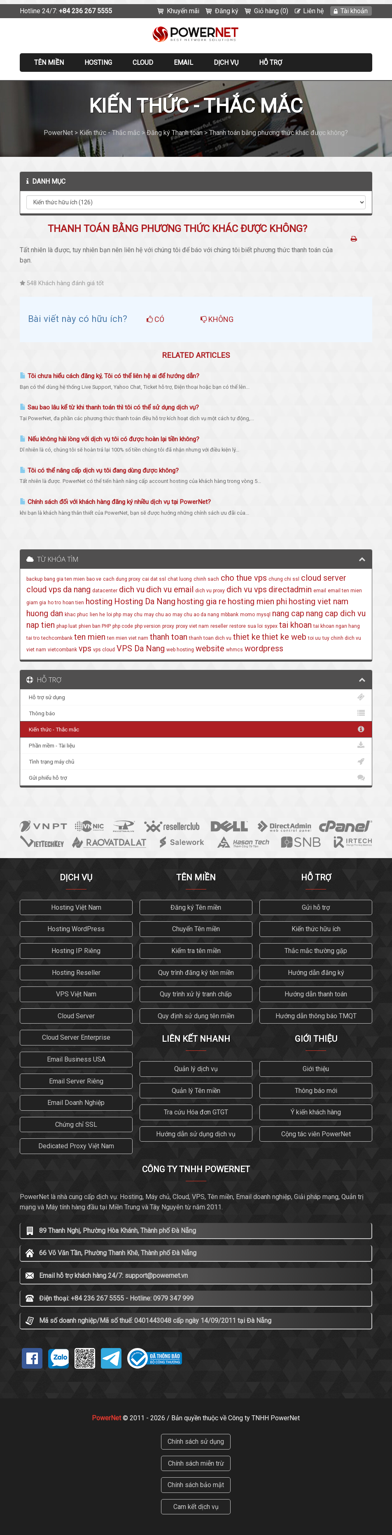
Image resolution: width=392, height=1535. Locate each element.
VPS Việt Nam (76, 994)
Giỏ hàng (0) (271, 11)
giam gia (36, 602)
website (210, 648)
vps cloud (104, 650)
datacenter (104, 591)
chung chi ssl (283, 579)
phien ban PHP (95, 626)
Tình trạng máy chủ (196, 761)
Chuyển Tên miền (196, 929)
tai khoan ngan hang (336, 626)
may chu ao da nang (196, 614)
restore (237, 626)
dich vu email (170, 589)
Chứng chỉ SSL (76, 1124)
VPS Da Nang (141, 648)
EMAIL (183, 62)
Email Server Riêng (76, 1081)
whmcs (234, 650)
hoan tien (73, 602)
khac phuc (76, 614)
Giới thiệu (316, 1069)
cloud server (323, 578)
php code (122, 626)
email (319, 591)
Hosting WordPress (76, 929)
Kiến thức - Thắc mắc (196, 729)
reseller (219, 626)
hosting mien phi (257, 601)
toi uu (314, 638)
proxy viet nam (192, 626)
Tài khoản (354, 11)
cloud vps (43, 589)
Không (217, 319)
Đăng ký (226, 11)
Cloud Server (76, 1016)
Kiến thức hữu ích (316, 929)
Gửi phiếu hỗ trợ (196, 778)
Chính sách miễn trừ (196, 1463)
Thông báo (196, 713)
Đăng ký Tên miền (195, 907)
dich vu (132, 589)
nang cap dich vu (336, 613)
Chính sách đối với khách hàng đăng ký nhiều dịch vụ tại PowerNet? (115, 502)
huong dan (44, 613)
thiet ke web (284, 637)
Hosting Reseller (76, 973)
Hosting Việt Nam (76, 907)
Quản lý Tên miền (196, 1091)
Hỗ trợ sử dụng (196, 697)
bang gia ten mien (64, 579)
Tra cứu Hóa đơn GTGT (196, 1112)
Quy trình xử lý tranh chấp (196, 994)
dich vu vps (246, 589)
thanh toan (168, 637)
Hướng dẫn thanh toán (316, 994)
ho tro (54, 602)
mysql (264, 614)
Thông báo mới (316, 1091)
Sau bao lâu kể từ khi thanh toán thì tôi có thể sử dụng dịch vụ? (109, 407)
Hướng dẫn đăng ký (316, 973)
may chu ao (157, 614)
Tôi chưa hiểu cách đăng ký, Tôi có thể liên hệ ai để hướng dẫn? (109, 376)
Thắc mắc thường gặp (316, 951)
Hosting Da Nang (144, 601)
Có (155, 319)
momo (247, 614)
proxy (168, 626)
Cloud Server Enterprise (76, 1037)
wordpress (264, 648)
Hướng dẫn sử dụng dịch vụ (196, 1134)
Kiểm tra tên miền (196, 951)
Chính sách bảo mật (196, 1485)
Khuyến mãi (183, 11)
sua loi (255, 626)
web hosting (180, 650)
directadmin (290, 589)
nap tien (40, 625)
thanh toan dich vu (210, 638)
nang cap (288, 613)
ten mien (89, 637)
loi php (114, 614)
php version (148, 626)
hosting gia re (201, 601)
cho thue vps (244, 578)
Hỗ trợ (270, 62)
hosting (99, 601)
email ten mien (345, 591)
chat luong (180, 579)
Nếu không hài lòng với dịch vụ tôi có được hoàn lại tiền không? (109, 439)
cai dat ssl (154, 579)
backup (34, 579)
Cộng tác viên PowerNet (316, 1134)
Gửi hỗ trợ (316, 907)
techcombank (56, 638)
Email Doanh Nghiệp (76, 1103)
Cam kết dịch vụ (196, 1507)
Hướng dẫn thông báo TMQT (316, 1016)
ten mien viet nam (127, 638)
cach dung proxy (121, 579)
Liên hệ (313, 11)
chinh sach (206, 579)
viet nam (36, 650)
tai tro (33, 638)
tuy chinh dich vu (341, 638)
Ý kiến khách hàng (316, 1112)
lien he (97, 614)
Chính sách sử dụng (196, 1441)
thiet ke (246, 637)
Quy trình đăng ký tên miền (196, 973)
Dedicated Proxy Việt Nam (76, 1146)
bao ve (93, 579)
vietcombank (62, 650)
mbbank (229, 614)
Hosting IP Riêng (75, 951)
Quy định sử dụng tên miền (196, 1016)
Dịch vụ (226, 62)
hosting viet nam (318, 601)
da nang (77, 589)
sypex (271, 626)
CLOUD (143, 62)
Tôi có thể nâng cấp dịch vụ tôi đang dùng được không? (99, 470)
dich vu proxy (210, 591)
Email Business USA (76, 1059)
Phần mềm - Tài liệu (196, 745)
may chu (132, 614)
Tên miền (49, 62)
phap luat (66, 626)
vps (85, 648)
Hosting (98, 62)
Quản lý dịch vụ (196, 1069)
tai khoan (295, 625)
